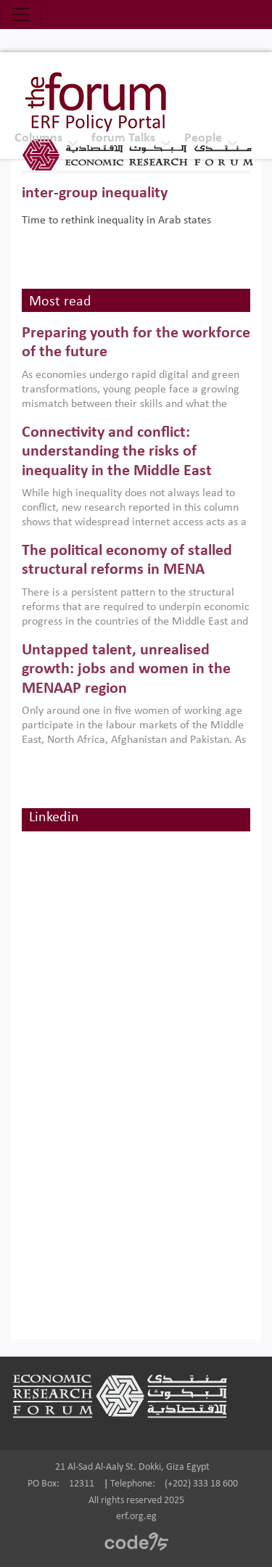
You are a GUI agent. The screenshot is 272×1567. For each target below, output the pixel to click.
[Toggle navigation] (20, 14)
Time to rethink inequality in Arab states (116, 220)
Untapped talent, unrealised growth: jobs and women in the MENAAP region (126, 669)
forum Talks (123, 138)
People (203, 138)
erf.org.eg (136, 1516)
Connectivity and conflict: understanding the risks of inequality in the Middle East (117, 452)
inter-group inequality (95, 193)
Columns (38, 138)
